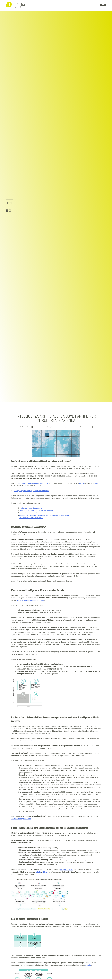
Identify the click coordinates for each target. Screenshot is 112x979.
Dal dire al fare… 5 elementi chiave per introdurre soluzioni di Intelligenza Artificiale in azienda (46, 513)
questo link (88, 965)
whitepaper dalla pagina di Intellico (21, 818)
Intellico (97, 483)
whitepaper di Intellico (66, 869)
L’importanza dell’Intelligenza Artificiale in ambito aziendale (36, 510)
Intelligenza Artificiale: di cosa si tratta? (30, 508)
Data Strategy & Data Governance (52, 427)
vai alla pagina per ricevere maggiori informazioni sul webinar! (31, 491)
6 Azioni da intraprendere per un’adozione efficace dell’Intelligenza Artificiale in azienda (44, 515)
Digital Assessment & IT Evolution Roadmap (74, 427)
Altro (90, 427)
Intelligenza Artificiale (25, 427)
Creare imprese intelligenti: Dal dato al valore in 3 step (32, 483)
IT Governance (37, 427)
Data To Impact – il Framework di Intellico (31, 518)
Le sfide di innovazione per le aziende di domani (30, 600)
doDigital (81, 483)
